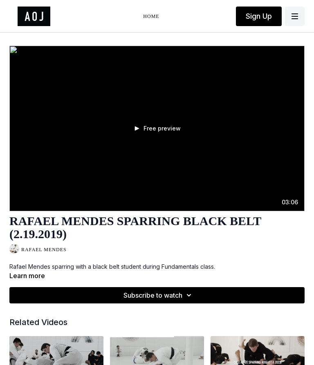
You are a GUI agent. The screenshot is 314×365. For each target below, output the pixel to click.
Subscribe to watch (158, 295)
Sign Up (259, 16)
